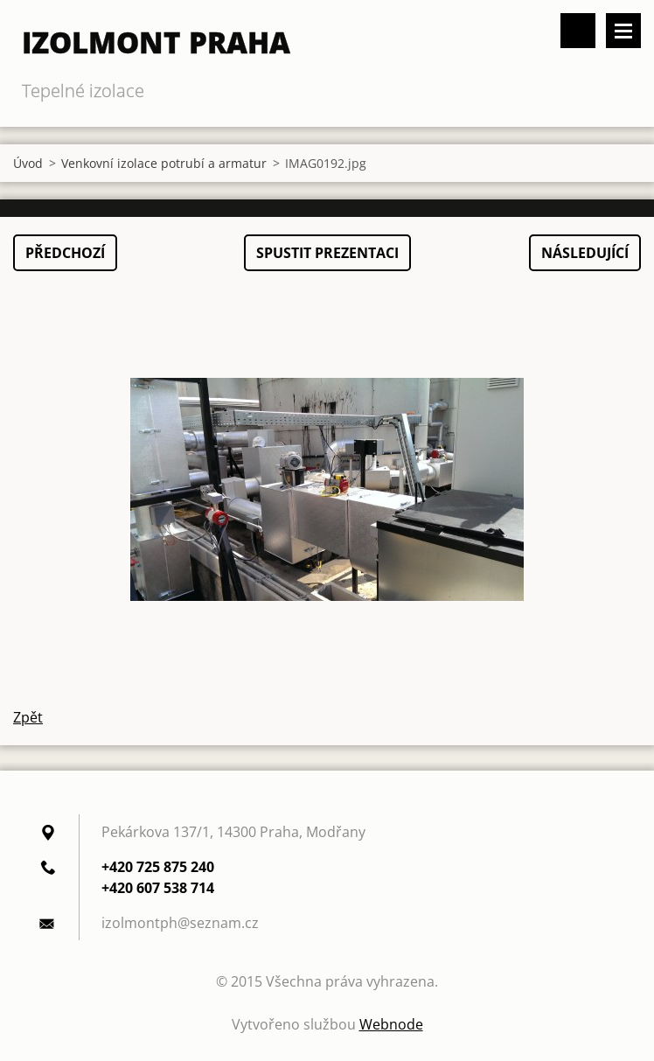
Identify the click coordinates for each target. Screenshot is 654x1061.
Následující (585, 252)
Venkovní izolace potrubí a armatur (164, 163)
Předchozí (65, 252)
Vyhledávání (577, 30)
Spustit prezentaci (327, 252)
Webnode (391, 1024)
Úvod (28, 163)
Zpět (28, 717)
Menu (623, 30)
